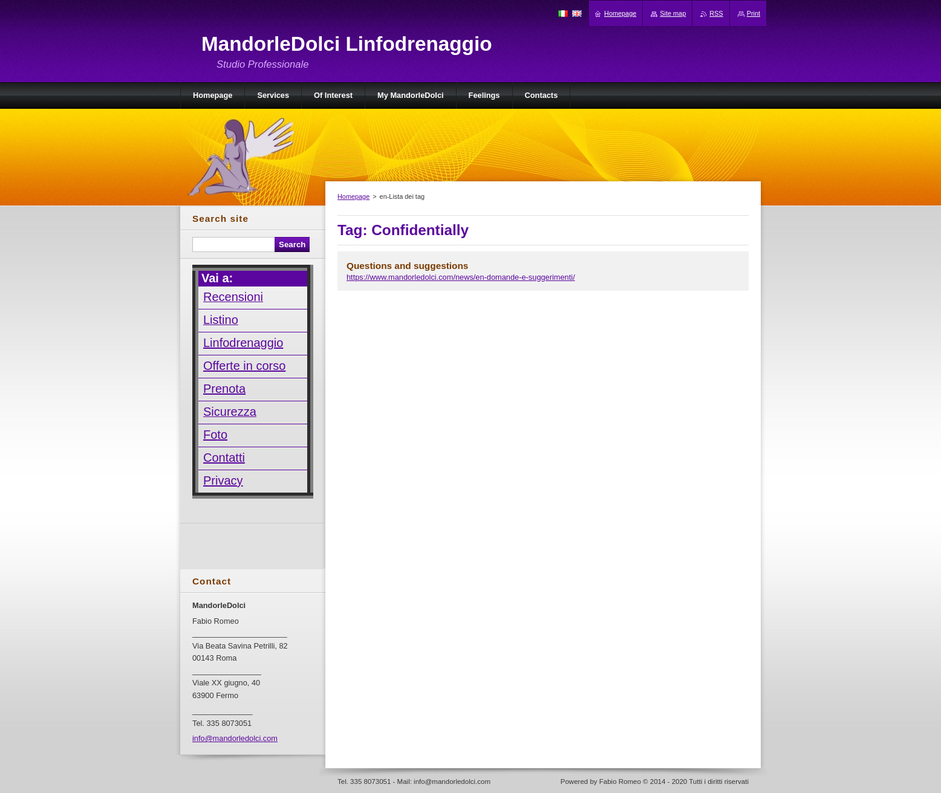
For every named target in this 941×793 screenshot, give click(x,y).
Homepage (353, 196)
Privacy (223, 480)
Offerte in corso (244, 365)
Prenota (224, 388)
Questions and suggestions (407, 266)
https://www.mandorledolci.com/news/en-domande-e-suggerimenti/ (461, 277)
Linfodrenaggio (243, 342)
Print (753, 13)
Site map (673, 13)
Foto (215, 434)
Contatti (224, 457)
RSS (716, 13)
